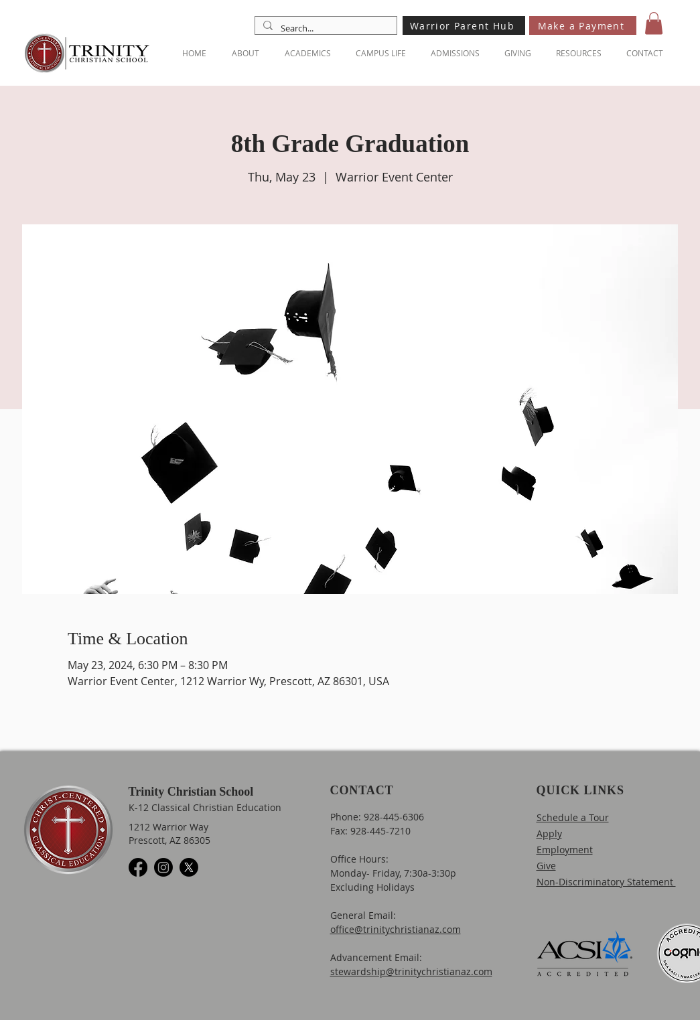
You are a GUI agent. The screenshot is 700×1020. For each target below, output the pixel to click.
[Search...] (324, 28)
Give (546, 865)
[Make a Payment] (582, 25)
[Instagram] (163, 867)
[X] (189, 867)
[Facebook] (138, 867)
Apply (549, 833)
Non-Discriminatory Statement (606, 881)
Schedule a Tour (573, 817)
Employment (565, 849)
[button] (653, 23)
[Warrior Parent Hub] (464, 25)
